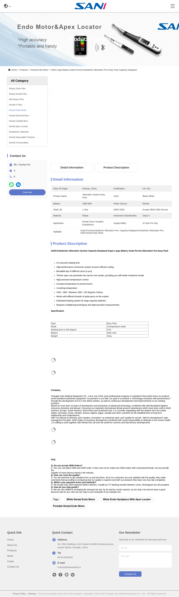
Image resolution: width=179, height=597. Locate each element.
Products (24, 70)
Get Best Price (136, 154)
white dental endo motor (81, 499)
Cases (10, 561)
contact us (130, 574)
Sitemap (32, 593)
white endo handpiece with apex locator (127, 499)
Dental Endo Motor (39, 70)
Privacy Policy (19, 593)
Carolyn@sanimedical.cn (69, 567)
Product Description (116, 167)
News (10, 556)
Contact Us (13, 566)
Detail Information (71, 167)
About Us (12, 545)
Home (14, 70)
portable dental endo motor (69, 506)
